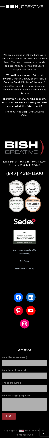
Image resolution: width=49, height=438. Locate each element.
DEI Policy (24, 261)
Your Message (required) (24, 402)
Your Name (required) (24, 361)
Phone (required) (24, 386)
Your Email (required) (24, 374)
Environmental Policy (24, 269)
